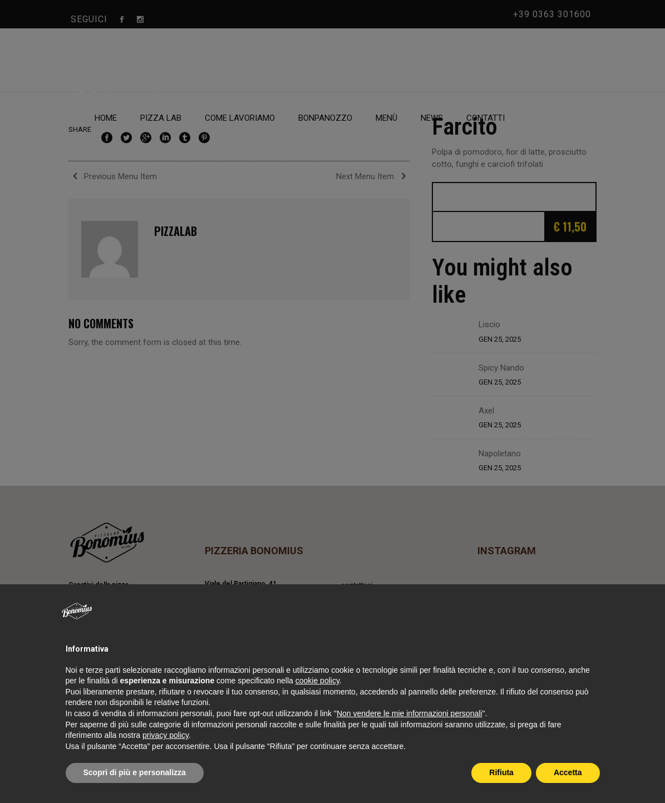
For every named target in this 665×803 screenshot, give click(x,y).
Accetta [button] (568, 772)
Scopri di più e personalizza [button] (134, 772)
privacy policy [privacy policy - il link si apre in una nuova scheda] (165, 735)
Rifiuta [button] (501, 772)
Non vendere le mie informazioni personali (409, 713)
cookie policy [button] (317, 680)
